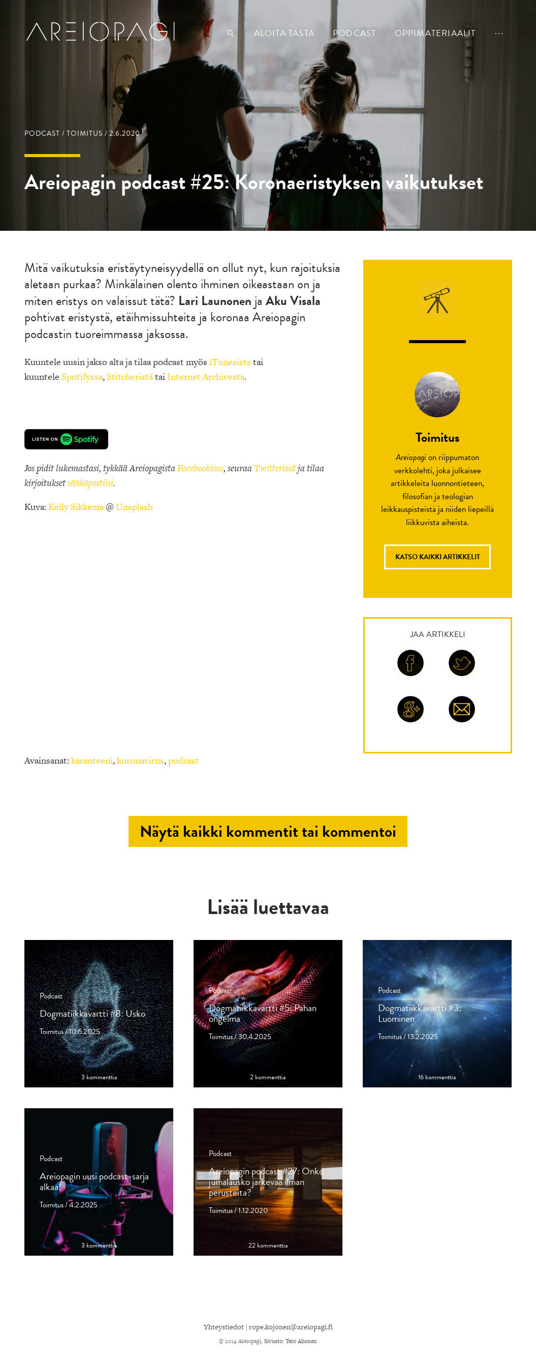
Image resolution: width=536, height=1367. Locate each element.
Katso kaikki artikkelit (437, 557)
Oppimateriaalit (435, 33)
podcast (354, 33)
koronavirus (140, 760)
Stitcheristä (130, 376)
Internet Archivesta (205, 376)
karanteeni (92, 760)
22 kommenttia (268, 1246)
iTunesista (230, 361)
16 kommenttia (437, 1077)
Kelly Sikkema (76, 506)
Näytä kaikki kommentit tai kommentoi (268, 831)
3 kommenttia (99, 1077)
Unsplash (134, 506)
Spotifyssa (82, 376)
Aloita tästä (284, 33)
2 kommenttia (268, 1077)
